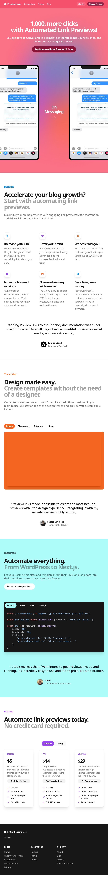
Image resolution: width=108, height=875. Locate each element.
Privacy (60, 859)
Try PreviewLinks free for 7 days (54, 49)
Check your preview (13, 855)
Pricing (41, 4)
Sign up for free (95, 4)
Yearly (60, 743)
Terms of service (65, 863)
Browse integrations (19, 586)
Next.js (42, 605)
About (60, 852)
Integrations (29, 4)
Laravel (34, 859)
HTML (22, 605)
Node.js (10, 605)
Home (7, 852)
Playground (23, 426)
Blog (49, 4)
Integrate (39, 426)
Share (51, 426)
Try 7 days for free (18, 781)
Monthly (48, 743)
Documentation (11, 863)
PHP (32, 605)
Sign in (81, 4)
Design (9, 426)
